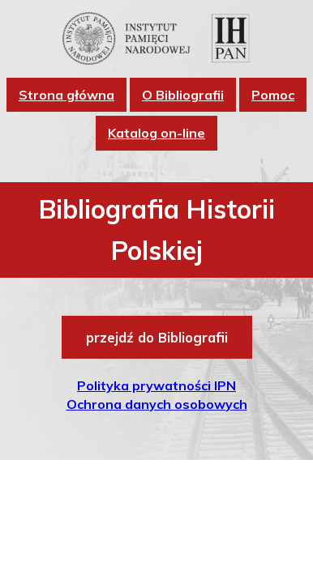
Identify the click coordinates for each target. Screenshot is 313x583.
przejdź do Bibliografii (157, 337)
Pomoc (272, 95)
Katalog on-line (156, 133)
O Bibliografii (183, 95)
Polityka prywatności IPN (156, 385)
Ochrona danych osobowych (156, 404)
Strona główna (66, 95)
